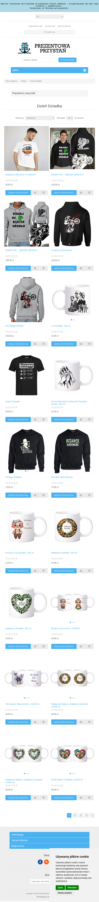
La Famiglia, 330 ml (60, 326)
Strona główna (11, 82)
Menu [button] (15, 71)
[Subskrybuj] (41, 882)
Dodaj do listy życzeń (43, 193)
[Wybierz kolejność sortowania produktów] (40, 119)
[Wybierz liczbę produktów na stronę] (70, 119)
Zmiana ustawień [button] (65, 893)
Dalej (92, 816)
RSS (46, 862)
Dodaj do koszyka (18, 193)
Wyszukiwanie (67, 61)
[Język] (49, 17)
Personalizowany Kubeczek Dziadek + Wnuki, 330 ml (70, 403)
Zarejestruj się (35, 27)
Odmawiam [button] (72, 888)
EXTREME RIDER (14, 326)
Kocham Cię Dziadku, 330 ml (19, 553)
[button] (25, 169)
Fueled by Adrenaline (61, 251)
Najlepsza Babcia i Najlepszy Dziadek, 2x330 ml (70, 706)
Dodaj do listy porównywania (35, 193)
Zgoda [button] (60, 888)
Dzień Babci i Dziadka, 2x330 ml (67, 780)
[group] (26, 149)
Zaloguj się (50, 27)
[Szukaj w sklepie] (41, 60)
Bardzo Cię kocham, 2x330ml (65, 629)
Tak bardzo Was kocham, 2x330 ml (22, 705)
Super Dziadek (12, 402)
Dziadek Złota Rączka (62, 478)
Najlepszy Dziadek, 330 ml (64, 553)
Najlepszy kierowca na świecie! (20, 175)
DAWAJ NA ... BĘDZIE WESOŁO (67, 175)
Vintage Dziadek (13, 478)
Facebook (40, 862)
